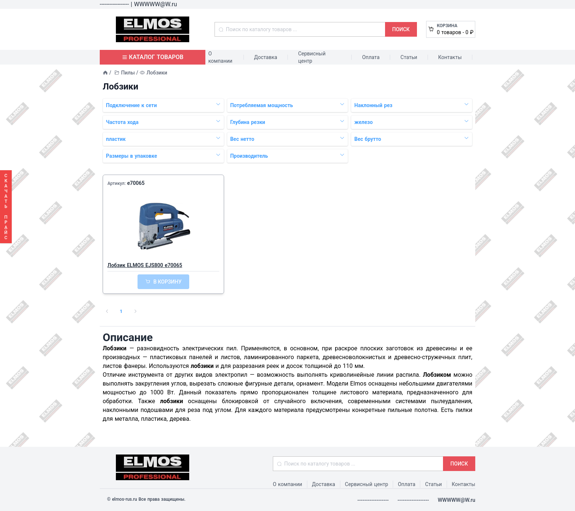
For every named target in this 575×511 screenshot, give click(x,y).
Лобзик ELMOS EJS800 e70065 (144, 265)
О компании (220, 57)
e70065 (136, 183)
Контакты (450, 57)
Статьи (408, 57)
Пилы (128, 73)
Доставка (265, 57)
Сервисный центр (312, 57)
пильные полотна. (413, 409)
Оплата (371, 57)
